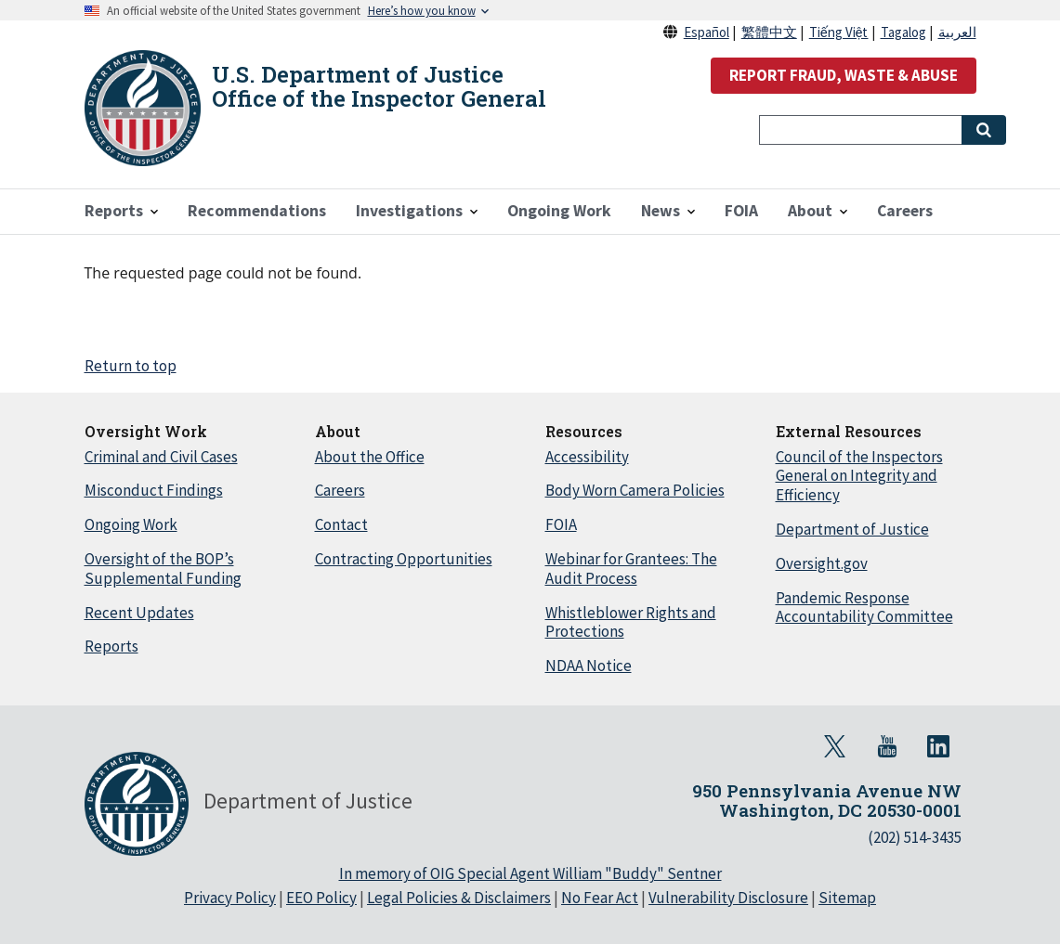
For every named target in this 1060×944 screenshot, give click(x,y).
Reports (111, 646)
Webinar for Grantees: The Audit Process (631, 568)
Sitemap (847, 897)
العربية (957, 32)
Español (706, 32)
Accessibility (587, 456)
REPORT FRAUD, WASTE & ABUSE (843, 75)
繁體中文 (769, 32)
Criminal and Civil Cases (161, 456)
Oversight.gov (822, 563)
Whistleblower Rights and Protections (630, 622)
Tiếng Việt (839, 32)
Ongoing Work (131, 524)
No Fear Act (599, 897)
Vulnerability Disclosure (728, 897)
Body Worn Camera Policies (635, 490)
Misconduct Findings (154, 490)
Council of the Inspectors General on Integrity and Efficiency (859, 476)
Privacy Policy (230, 897)
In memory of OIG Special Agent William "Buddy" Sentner (530, 873)
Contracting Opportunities (403, 559)
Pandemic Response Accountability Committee (864, 607)
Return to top (131, 366)
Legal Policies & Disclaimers (459, 897)
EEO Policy (321, 897)
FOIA (561, 524)
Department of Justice (852, 529)
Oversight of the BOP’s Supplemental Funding (163, 568)
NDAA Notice (588, 665)
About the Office (370, 456)
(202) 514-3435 (915, 837)
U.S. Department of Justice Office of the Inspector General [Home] (379, 86)
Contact (341, 524)
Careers (340, 490)
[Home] (143, 108)
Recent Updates (139, 612)
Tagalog (903, 32)
